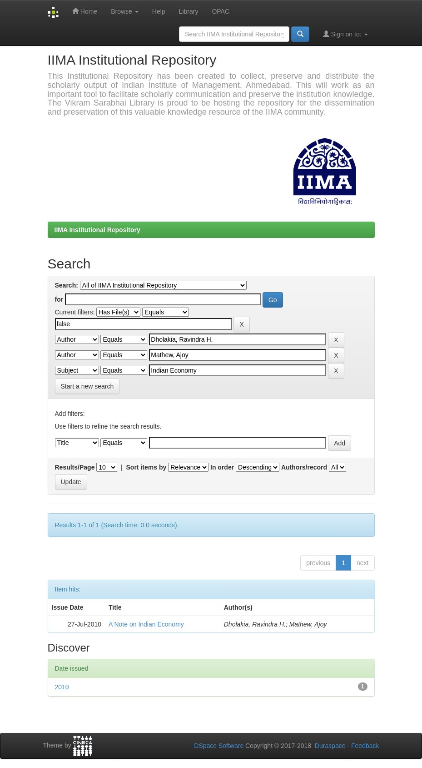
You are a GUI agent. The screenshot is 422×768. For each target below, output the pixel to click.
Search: (66, 285)
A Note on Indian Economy (146, 624)
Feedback (365, 745)
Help (158, 11)
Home (84, 11)
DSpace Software (218, 745)
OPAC (220, 11)
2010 (62, 687)
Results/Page (75, 467)
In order (222, 467)
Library (189, 11)
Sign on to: (345, 34)
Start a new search (87, 386)
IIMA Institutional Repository (97, 229)
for (59, 299)
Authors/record (304, 467)
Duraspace (330, 745)
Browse (125, 11)
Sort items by (146, 467)
